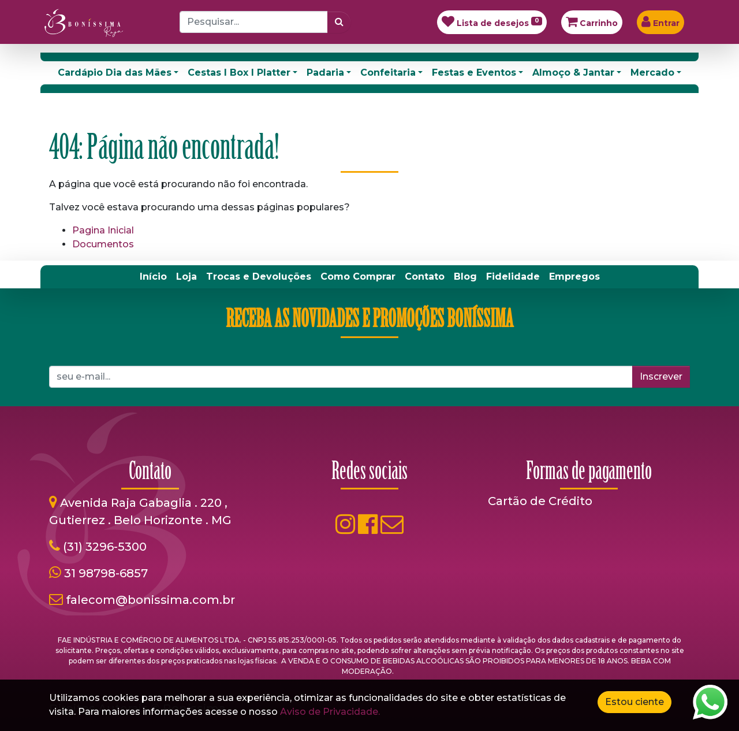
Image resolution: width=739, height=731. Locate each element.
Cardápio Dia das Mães (114, 72)
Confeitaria (388, 72)
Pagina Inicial (103, 230)
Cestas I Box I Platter (239, 72)
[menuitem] (153, 276)
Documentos (103, 244)
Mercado (652, 72)
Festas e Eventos (474, 72)
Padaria (325, 72)
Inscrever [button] (661, 376)
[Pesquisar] (339, 22)
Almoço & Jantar (573, 72)
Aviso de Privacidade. (330, 711)
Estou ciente (634, 701)
